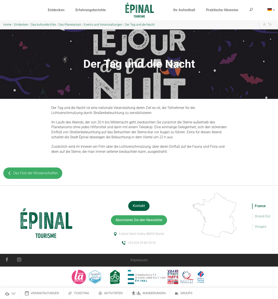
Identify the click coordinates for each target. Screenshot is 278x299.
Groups (183, 293)
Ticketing (78, 293)
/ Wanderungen (149, 293)
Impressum (139, 260)
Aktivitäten (110, 293)
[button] (56, 10)
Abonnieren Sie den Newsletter (139, 220)
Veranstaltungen (42, 293)
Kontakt (139, 206)
